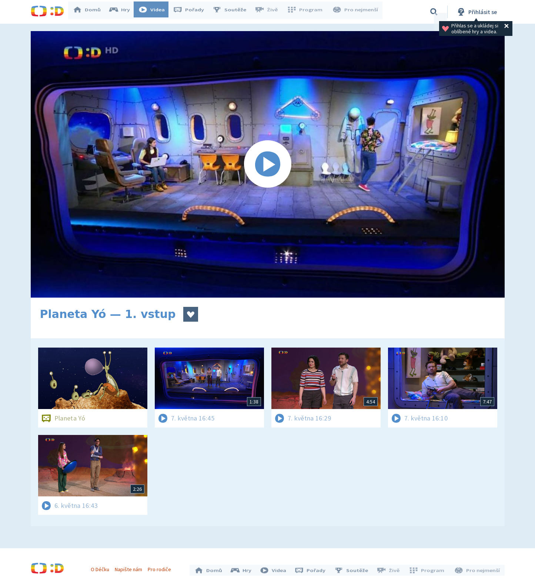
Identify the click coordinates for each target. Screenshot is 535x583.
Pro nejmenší (355, 11)
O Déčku (102, 567)
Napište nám (130, 567)
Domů (90, 11)
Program (307, 11)
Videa (155, 11)
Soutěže (232, 11)
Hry (123, 11)
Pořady (192, 11)
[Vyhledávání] (434, 12)
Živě (269, 11)
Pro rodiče (161, 567)
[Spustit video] (268, 164)
